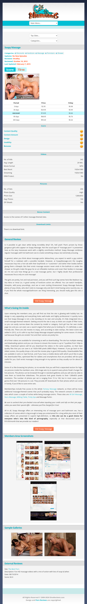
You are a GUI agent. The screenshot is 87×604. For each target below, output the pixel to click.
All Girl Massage (75, 394)
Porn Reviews (41, 600)
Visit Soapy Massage (43, 301)
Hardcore (31, 53)
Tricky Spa (32, 397)
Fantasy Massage (50, 389)
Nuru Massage (10, 397)
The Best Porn (13, 569)
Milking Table (22, 397)
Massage (40, 53)
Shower (60, 53)
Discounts (20, 53)
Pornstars (51, 53)
